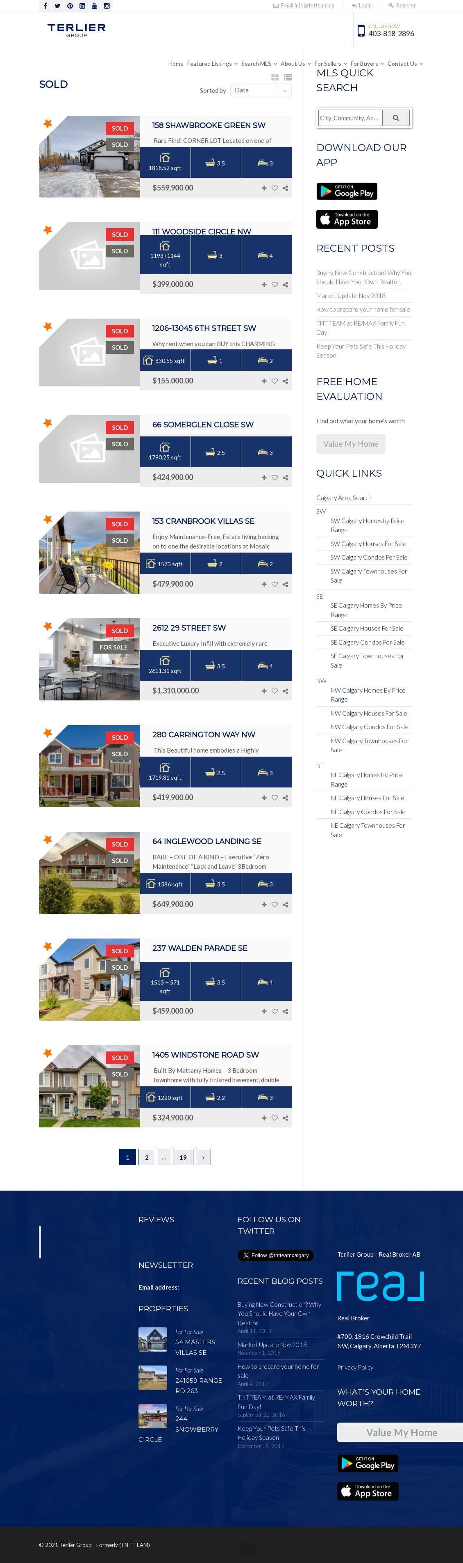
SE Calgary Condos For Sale (368, 642)
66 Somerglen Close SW (203, 424)
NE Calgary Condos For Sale (368, 811)
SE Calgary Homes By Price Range (366, 609)
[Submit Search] (396, 118)
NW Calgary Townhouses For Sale (369, 745)
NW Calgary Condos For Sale (370, 726)
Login (361, 5)
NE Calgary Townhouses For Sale (368, 830)
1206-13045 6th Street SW (204, 328)
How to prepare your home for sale (363, 309)
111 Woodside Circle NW (201, 231)
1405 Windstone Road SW (205, 1055)
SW (321, 511)
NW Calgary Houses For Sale (369, 713)
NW (321, 680)
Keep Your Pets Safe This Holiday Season (361, 350)
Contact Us (402, 63)
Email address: (158, 1287)
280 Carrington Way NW (203, 734)
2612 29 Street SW (189, 628)
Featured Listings (209, 63)
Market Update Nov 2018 (351, 295)
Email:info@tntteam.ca (303, 5)
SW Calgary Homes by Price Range (367, 525)
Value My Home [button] (351, 443)
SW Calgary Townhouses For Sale (369, 575)
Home (176, 63)
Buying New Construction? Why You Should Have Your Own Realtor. (363, 277)
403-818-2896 (391, 33)
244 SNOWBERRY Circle (178, 1429)
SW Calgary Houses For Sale (368, 543)
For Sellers (328, 63)
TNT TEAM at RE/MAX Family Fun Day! (360, 327)
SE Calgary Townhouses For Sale (367, 660)
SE (319, 596)
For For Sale (189, 1332)
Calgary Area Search (344, 497)
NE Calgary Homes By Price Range (367, 779)
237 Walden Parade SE (199, 948)
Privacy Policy (355, 1367)
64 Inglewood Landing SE (206, 841)
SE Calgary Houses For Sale (367, 628)
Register (402, 5)
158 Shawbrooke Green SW (209, 125)
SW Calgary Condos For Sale (369, 557)
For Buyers (364, 63)
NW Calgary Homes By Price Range (368, 694)
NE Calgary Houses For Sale (367, 797)
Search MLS (256, 63)
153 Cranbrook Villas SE (203, 521)
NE (320, 765)
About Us (293, 63)
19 (183, 1157)
